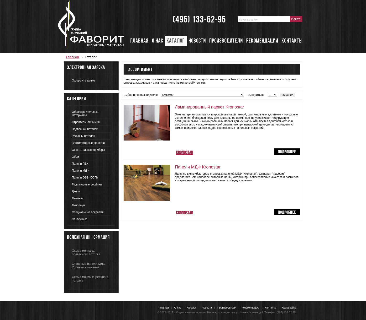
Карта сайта (289, 307)
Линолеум (78, 205)
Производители (226, 307)
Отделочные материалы (191, 312)
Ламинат (77, 198)
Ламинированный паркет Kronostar (209, 107)
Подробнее (287, 152)
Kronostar (184, 152)
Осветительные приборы (88, 150)
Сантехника (79, 219)
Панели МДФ (80, 170)
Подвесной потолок (85, 129)
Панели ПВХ (80, 163)
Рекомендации (251, 307)
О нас (177, 307)
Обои (75, 156)
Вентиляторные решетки (88, 143)
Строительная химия (85, 122)
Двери (76, 191)
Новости (207, 307)
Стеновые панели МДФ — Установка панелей (90, 265)
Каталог (191, 307)
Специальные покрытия (88, 212)
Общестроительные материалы (85, 113)
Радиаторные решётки (87, 184)
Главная (72, 57)
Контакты (270, 307)
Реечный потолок (83, 136)
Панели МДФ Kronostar (197, 167)
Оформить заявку (83, 80)
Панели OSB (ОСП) (85, 177)
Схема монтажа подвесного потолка (86, 252)
